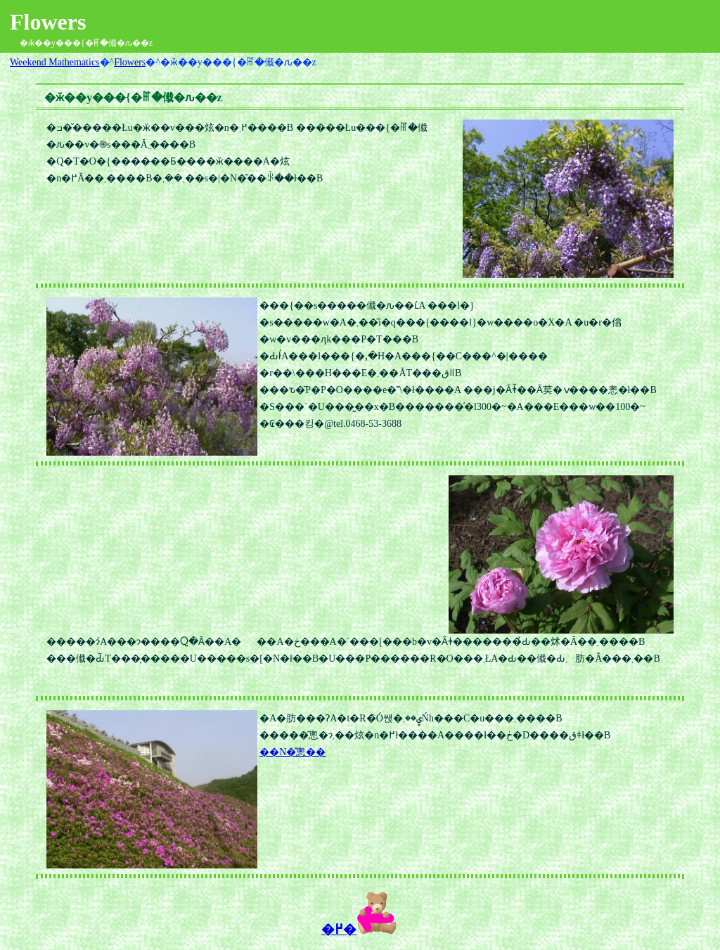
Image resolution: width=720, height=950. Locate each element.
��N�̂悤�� (292, 752)
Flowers (130, 62)
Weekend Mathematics (55, 62)
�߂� (360, 929)
